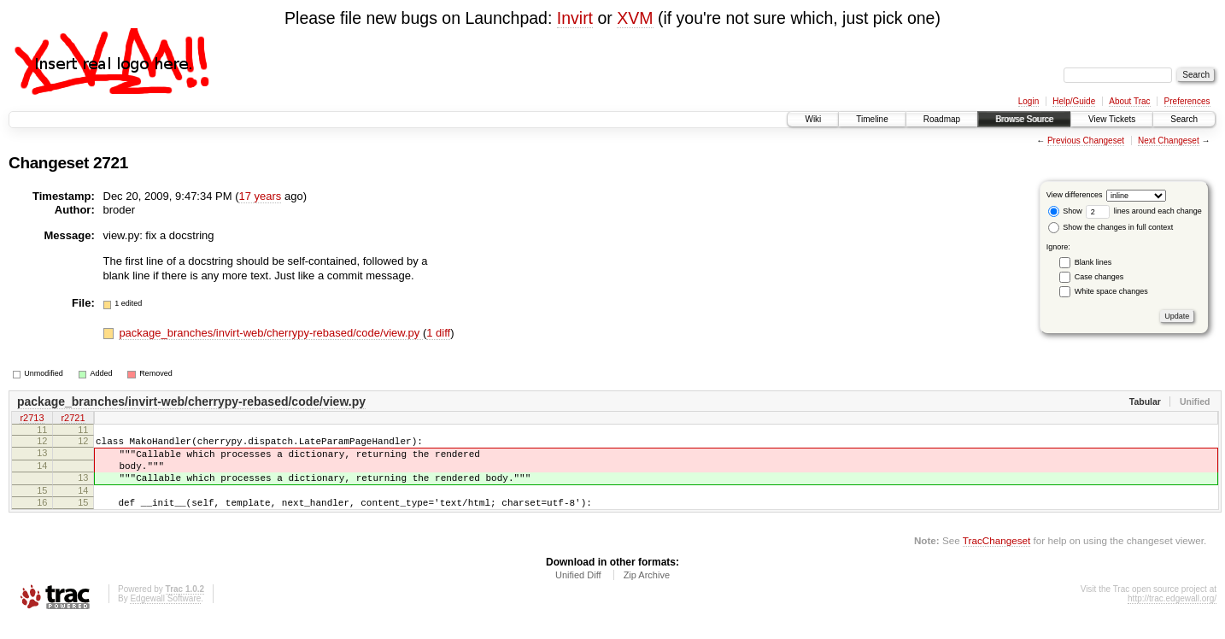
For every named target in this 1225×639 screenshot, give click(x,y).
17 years (259, 196)
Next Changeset (1168, 140)
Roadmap (941, 119)
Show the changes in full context (1111, 227)
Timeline (872, 119)
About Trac (1129, 101)
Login (1028, 101)
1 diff (438, 332)
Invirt (575, 18)
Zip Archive (647, 593)
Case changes (1099, 277)
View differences (1074, 195)
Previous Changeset (1085, 140)
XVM (635, 18)
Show (1065, 211)
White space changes (1111, 291)
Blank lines (1093, 262)
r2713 (32, 419)
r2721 (73, 419)
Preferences (1187, 101)
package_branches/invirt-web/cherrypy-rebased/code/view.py (271, 332)
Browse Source (1024, 119)
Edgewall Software (165, 616)
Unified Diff (578, 593)
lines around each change (1144, 211)
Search (1184, 119)
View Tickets (1111, 119)
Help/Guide (1073, 101)
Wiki (813, 119)
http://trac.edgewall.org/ (1172, 616)
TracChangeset (996, 558)
